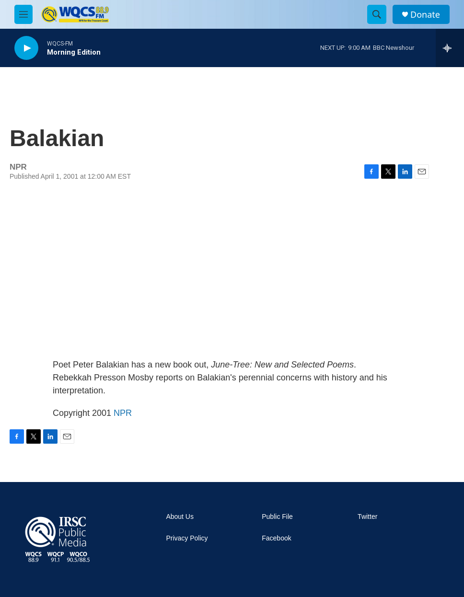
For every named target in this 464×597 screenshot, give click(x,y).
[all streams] (450, 48)
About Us (180, 516)
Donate (425, 15)
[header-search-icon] (376, 14)
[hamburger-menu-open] (23, 14)
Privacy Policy (187, 538)
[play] (26, 48)
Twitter (367, 516)
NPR (123, 413)
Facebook (276, 538)
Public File (277, 516)
